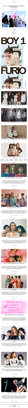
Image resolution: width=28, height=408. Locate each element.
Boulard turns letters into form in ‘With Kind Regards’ (14, 105)
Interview (13, 162)
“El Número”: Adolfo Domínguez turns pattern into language (14, 122)
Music (16, 162)
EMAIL (14, 34)
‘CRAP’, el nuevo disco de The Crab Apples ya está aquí (14, 263)
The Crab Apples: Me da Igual (14, 237)
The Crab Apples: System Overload (14, 207)
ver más (16, 271)
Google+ (1, 407)
